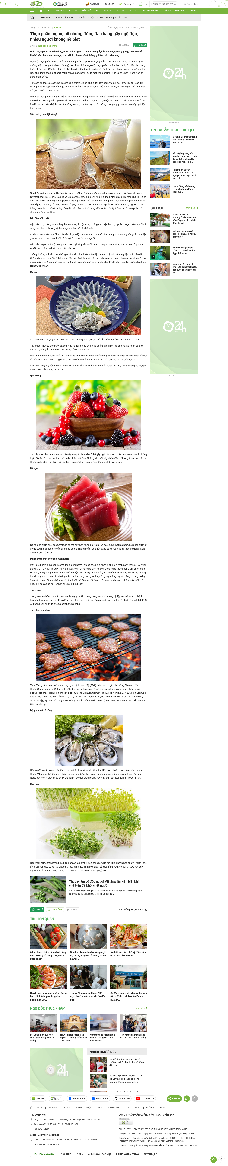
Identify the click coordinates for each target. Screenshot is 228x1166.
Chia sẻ (142, 45)
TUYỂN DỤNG (150, 1154)
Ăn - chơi (45, 17)
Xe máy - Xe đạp (103, 11)
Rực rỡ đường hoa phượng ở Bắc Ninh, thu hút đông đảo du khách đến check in (184, 218)
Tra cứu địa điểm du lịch (90, 17)
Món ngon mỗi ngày (116, 17)
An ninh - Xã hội (83, 1108)
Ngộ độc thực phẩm (47, 46)
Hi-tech (99, 1108)
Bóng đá (52, 1108)
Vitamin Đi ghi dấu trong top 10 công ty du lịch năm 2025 (185, 140)
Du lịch (58, 17)
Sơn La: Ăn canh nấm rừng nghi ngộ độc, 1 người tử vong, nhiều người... (88, 955)
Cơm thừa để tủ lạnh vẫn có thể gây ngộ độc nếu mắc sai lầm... (102, 1037)
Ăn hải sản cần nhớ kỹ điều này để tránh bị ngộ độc (128, 954)
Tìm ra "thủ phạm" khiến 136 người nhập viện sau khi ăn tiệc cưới (87, 996)
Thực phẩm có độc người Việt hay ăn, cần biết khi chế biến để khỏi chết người (104, 883)
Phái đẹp (134, 11)
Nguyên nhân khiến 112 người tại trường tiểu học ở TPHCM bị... (73, 1037)
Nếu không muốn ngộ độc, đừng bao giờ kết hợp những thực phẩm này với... (48, 996)
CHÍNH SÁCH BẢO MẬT (99, 1154)
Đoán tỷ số (126, 4)
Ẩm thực (60, 11)
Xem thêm (140, 1008)
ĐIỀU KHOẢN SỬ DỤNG (127, 1154)
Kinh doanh (114, 1108)
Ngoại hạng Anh (151, 11)
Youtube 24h (145, 1098)
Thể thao (150, 1108)
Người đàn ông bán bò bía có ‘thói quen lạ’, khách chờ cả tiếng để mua (126, 1062)
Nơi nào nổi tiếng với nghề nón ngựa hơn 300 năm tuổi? (184, 234)
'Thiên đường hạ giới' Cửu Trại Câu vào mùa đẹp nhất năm (184, 250)
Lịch (143, 4)
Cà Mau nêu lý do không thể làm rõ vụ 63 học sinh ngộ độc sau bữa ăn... (128, 996)
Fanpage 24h (77, 1098)
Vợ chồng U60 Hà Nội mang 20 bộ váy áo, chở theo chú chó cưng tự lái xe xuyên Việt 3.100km (126, 1079)
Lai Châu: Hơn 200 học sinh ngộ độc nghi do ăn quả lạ (42, 1037)
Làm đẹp (73, 11)
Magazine (180, 11)
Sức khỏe (120, 11)
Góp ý (80, 1154)
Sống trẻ (86, 11)
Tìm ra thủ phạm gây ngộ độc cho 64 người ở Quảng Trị (133, 1037)
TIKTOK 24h (122, 1098)
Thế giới (66, 1108)
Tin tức (193, 11)
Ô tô (162, 1108)
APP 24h (38, 1098)
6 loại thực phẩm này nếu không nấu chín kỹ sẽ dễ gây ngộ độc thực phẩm (48, 955)
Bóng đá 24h (100, 1098)
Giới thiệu (66, 1154)
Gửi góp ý (55, 909)
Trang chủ (34, 27)
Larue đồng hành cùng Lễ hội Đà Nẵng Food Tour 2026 (184, 189)
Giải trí (167, 11)
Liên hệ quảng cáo (43, 1154)
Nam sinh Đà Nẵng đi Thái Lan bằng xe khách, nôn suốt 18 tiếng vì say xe (185, 268)
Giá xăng (109, 4)
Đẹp (49, 11)
